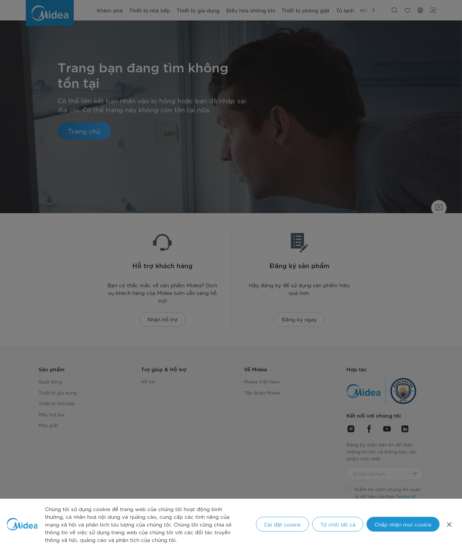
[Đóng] (449, 524)
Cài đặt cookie (282, 524)
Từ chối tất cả (337, 524)
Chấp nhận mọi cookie (403, 524)
